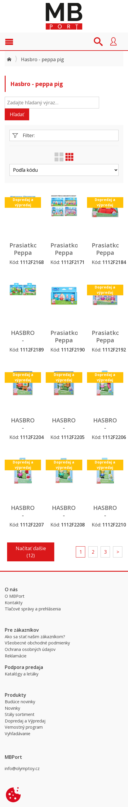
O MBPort (14, 596)
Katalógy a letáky (21, 674)
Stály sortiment (20, 714)
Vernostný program (24, 727)
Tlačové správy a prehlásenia (33, 609)
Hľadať (17, 114)
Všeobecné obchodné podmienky (37, 643)
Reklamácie (16, 656)
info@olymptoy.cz (22, 768)
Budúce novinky (20, 701)
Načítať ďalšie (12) (31, 552)
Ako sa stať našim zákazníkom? (35, 636)
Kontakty (13, 602)
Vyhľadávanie (17, 733)
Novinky (12, 708)
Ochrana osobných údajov (30, 649)
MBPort (64, 16)
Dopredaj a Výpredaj (25, 721)
